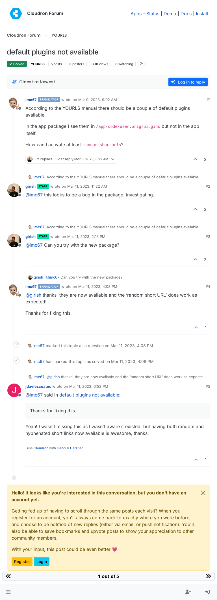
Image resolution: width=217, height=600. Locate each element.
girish (30, 186)
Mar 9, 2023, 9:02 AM (97, 99)
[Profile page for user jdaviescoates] (14, 390)
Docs (186, 13)
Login (41, 561)
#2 (208, 186)
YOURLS (38, 64)
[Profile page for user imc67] (14, 103)
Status (152, 13)
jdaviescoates (38, 386)
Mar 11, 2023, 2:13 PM (86, 236)
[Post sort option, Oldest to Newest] (33, 82)
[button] (8, 592)
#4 (208, 286)
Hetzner (76, 448)
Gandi (61, 448)
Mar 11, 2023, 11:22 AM (87, 186)
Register (22, 561)
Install (202, 13)
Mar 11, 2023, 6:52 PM (88, 386)
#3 (208, 236)
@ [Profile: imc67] (34, 195)
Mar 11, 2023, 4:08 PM (97, 286)
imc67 (31, 99)
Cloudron (41, 448)
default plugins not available (89, 395)
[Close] (203, 493)
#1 (208, 99)
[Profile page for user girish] (14, 190)
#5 (208, 386)
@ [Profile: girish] (33, 295)
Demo (170, 13)
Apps (136, 13)
